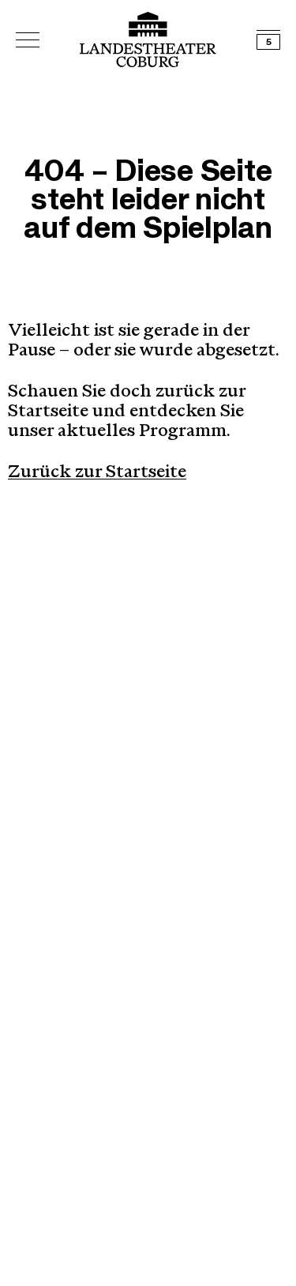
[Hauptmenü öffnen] (27, 40)
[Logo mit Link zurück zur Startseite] (148, 39)
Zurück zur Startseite (97, 473)
